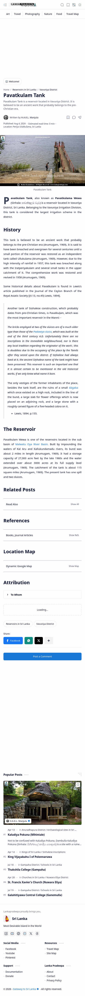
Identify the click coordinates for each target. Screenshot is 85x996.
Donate (10, 976)
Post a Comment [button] (42, 656)
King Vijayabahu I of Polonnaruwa (30, 857)
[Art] (8, 14)
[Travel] (17, 14)
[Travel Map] (72, 14)
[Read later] (68, 117)
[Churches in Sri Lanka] (34, 877)
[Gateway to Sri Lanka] (22, 4)
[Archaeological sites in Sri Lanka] (64, 829)
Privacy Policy (54, 980)
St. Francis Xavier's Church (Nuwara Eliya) (35, 882)
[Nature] (48, 14)
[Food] (59, 14)
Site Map (51, 953)
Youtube (10, 953)
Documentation (14, 971)
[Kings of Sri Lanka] (32, 851)
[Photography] (32, 14)
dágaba (73, 387)
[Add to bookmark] (78, 784)
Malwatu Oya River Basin (31, 444)
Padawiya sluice (42, 331)
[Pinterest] (18, 933)
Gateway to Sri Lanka (26, 989)
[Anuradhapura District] (34, 829)
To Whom (16, 594)
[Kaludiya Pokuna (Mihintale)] (42, 803)
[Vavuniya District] (45, 624)
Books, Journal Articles (19, 535)
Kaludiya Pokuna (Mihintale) (26, 834)
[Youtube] (12, 933)
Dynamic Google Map (19, 566)
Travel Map (53, 949)
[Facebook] (6, 933)
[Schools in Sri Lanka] (51, 864)
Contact (51, 976)
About (50, 971)
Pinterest (10, 957)
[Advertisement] (42, 46)
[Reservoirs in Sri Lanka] (17, 624)
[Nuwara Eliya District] (57, 877)
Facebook (11, 949)
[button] (5, 4)
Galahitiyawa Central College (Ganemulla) (35, 895)
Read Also (12, 504)
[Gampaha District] (30, 864)
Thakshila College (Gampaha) (27, 869)
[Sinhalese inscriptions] (53, 851)
